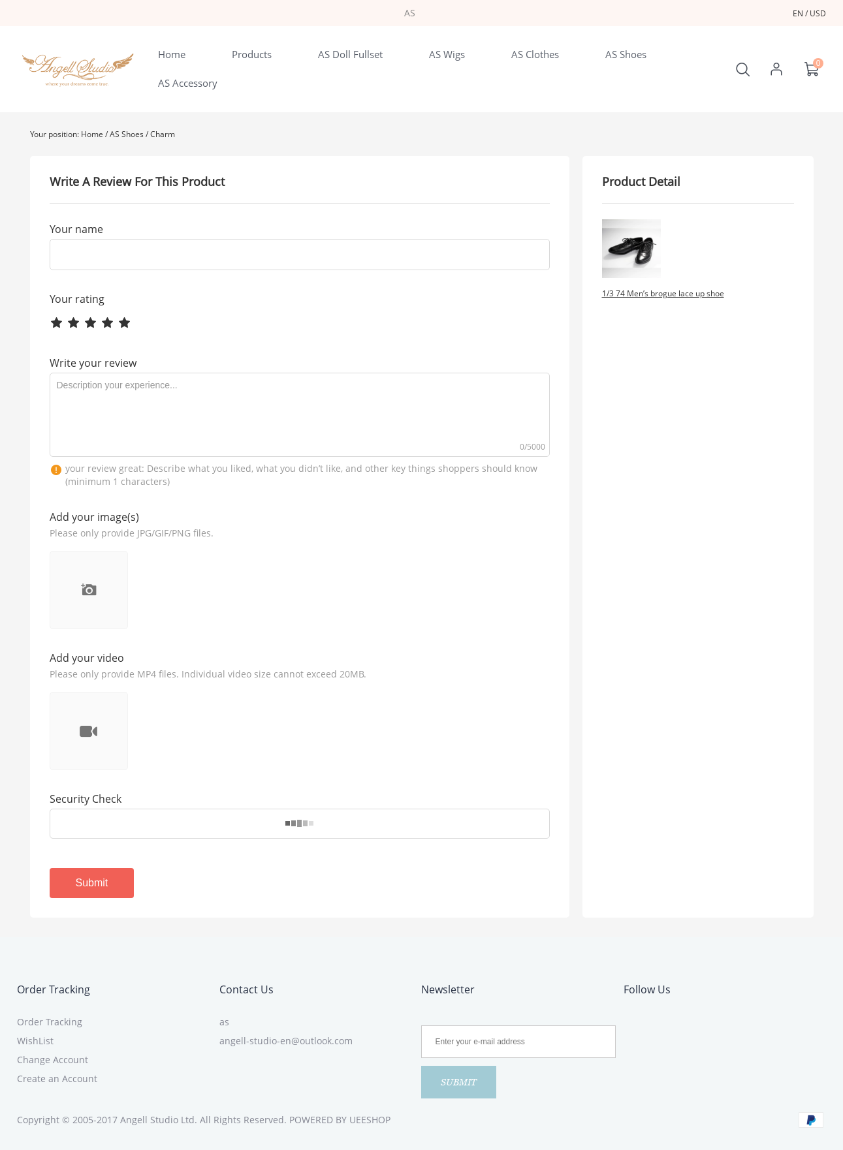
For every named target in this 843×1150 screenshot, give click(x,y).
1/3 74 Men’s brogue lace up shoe (663, 293)
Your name (76, 229)
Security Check (85, 799)
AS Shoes (127, 134)
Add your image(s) (94, 517)
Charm (162, 134)
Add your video (87, 658)
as (224, 1022)
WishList (35, 1040)
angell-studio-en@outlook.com (286, 1040)
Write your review (93, 363)
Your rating (77, 299)
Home (92, 134)
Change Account (52, 1059)
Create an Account (57, 1078)
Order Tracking (53, 989)
